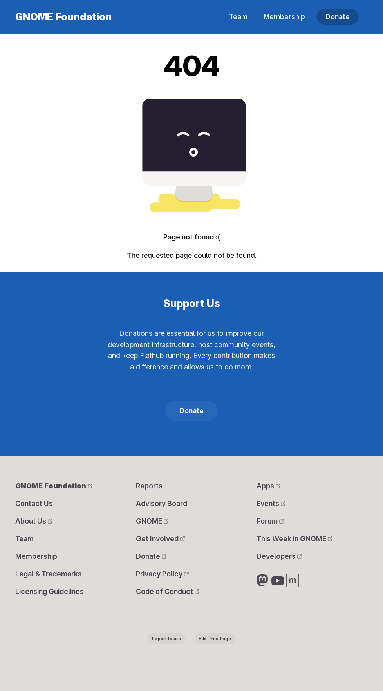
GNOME (152, 521)
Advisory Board (161, 503)
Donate (337, 17)
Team (238, 17)
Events (271, 503)
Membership (284, 17)
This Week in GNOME (294, 538)
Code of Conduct (167, 591)
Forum (270, 521)
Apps (268, 486)
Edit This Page (215, 638)
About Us (33, 521)
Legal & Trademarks (48, 574)
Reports (149, 486)
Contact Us (34, 503)
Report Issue (166, 638)
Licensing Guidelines (49, 591)
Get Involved (160, 538)
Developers (279, 556)
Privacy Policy (162, 574)
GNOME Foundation (63, 17)
